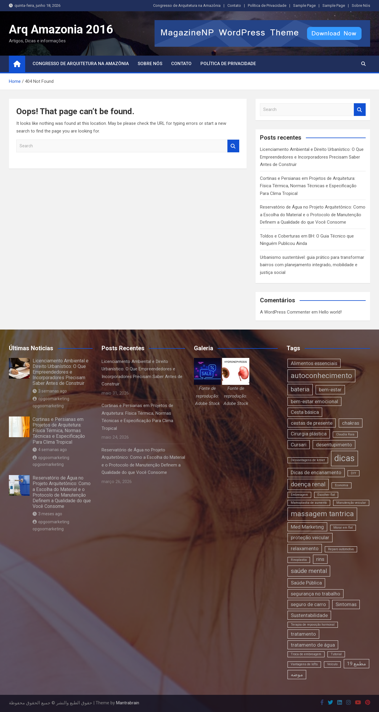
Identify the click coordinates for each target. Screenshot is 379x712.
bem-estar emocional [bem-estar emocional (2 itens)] (314, 401)
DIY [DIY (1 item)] (353, 473)
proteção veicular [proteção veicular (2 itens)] (310, 537)
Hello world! (330, 312)
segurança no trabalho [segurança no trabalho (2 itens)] (315, 594)
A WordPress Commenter (285, 312)
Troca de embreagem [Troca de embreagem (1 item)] (306, 654)
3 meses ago (47, 513)
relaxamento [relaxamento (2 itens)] (305, 548)
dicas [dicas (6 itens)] (344, 458)
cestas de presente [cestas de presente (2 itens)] (312, 423)
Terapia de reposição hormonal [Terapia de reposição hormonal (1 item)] (313, 625)
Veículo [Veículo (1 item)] (332, 664)
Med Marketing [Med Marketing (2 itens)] (307, 527)
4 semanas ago (50, 449)
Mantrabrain (127, 702)
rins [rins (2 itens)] (320, 559)
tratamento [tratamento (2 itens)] (303, 634)
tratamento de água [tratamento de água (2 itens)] (313, 645)
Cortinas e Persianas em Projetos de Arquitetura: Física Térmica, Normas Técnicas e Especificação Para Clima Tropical (308, 186)
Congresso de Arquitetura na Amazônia (187, 5)
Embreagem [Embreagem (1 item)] (299, 495)
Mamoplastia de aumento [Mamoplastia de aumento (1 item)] (309, 503)
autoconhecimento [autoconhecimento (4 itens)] (321, 376)
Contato (234, 5)
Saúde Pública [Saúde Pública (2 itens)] (306, 583)
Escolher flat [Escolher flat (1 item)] (326, 495)
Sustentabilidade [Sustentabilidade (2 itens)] (309, 615)
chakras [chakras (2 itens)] (350, 423)
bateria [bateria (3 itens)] (300, 389)
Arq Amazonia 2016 (61, 29)
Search (233, 146)
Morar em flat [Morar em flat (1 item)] (343, 527)
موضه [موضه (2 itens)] (297, 674)
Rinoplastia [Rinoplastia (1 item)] (299, 560)
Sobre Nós (361, 5)
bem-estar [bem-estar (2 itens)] (330, 390)
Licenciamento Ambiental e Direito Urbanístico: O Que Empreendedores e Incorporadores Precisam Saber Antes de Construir (312, 157)
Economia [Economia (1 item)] (341, 485)
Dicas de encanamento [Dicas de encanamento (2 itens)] (316, 472)
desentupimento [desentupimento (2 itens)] (334, 445)
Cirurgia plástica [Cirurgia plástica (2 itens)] (309, 434)
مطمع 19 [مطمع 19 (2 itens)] (356, 663)
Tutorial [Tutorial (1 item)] (336, 654)
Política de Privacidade (267, 5)
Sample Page (304, 5)
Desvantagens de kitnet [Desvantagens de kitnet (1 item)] (308, 460)
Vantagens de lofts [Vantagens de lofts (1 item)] (304, 664)
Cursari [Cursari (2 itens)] (298, 445)
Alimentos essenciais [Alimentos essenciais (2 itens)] (314, 363)
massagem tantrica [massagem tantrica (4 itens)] (322, 514)
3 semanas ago (50, 391)
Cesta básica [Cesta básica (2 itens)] (305, 412)
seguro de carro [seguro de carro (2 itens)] (308, 604)
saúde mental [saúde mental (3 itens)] (309, 570)
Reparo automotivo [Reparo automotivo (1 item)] (341, 549)
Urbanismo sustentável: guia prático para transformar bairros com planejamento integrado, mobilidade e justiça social (312, 265)
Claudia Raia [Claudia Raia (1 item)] (345, 434)
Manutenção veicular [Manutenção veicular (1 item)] (351, 503)
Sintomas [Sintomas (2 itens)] (345, 604)
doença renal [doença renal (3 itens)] (308, 484)
